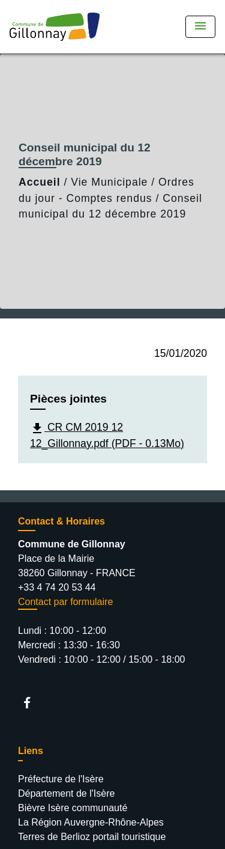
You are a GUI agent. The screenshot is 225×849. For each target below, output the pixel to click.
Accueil (40, 182)
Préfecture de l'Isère (61, 779)
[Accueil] (55, 26)
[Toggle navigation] (200, 27)
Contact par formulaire (65, 602)
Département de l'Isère (66, 793)
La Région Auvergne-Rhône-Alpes (91, 822)
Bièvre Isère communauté (72, 808)
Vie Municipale (109, 182)
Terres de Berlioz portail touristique (92, 837)
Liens (30, 751)
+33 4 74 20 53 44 (56, 587)
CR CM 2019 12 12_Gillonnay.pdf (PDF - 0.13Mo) (107, 435)
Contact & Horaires (61, 521)
